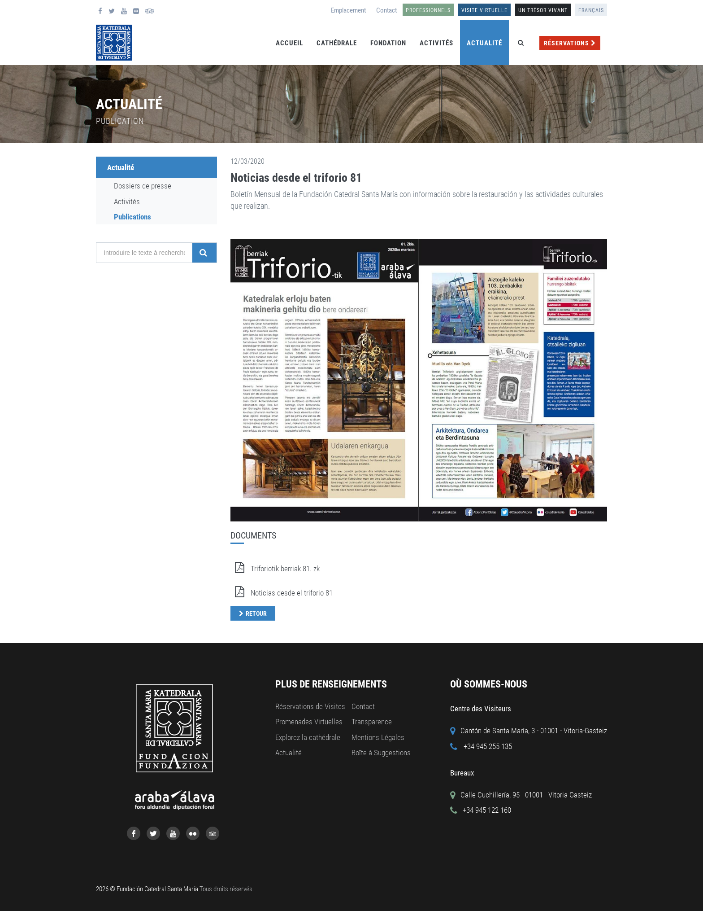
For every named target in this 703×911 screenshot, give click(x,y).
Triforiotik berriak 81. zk (275, 568)
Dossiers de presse (142, 185)
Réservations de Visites (310, 706)
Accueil (289, 43)
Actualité (484, 43)
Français (591, 10)
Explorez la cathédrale (307, 737)
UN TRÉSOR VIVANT (543, 10)
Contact (386, 10)
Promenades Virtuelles (309, 721)
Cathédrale (337, 43)
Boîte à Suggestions (381, 752)
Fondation (388, 43)
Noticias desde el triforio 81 (296, 177)
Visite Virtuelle (484, 10)
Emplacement (348, 10)
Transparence (372, 721)
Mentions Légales (378, 737)
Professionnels (428, 10)
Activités (436, 43)
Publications (132, 216)
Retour (256, 613)
